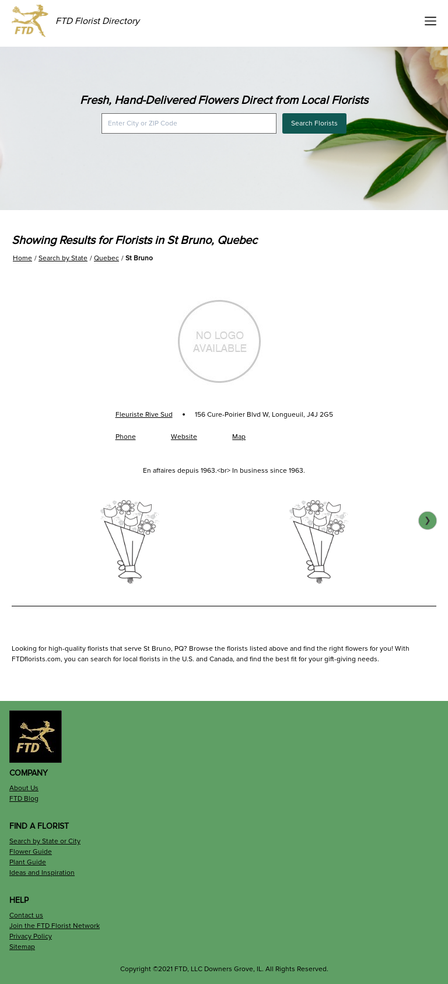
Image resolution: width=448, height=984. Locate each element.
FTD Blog (23, 798)
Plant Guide (27, 862)
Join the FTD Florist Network (54, 926)
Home (22, 258)
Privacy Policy (30, 936)
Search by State (63, 258)
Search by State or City (44, 841)
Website (184, 436)
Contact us (26, 915)
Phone (126, 436)
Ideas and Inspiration (42, 872)
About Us (23, 788)
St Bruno (139, 258)
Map (239, 436)
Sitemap (22, 947)
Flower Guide (30, 851)
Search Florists (314, 123)
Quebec (106, 258)
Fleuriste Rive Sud (144, 414)
